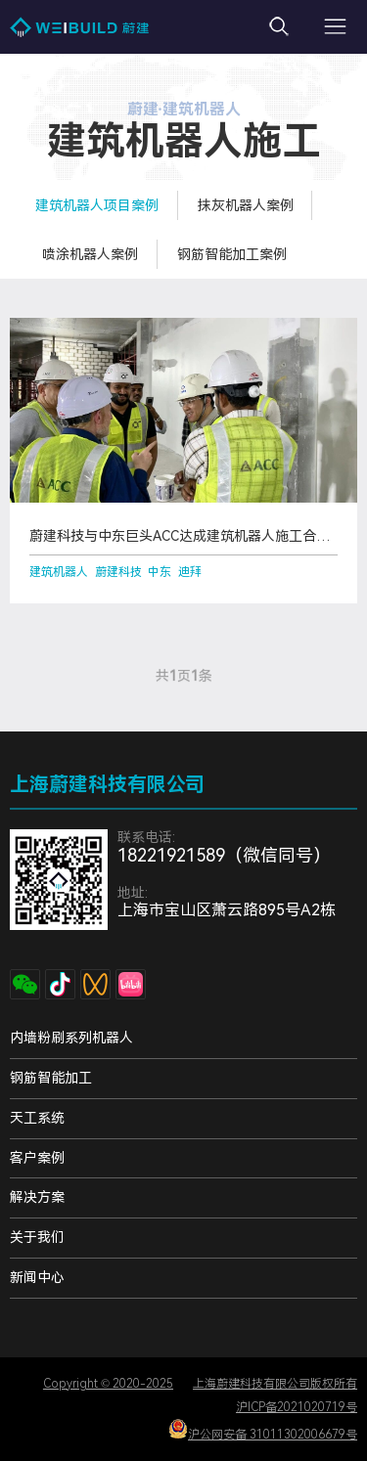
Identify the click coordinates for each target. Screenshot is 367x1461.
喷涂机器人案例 (90, 254)
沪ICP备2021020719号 (296, 1407)
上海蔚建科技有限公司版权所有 (275, 1384)
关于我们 (37, 1237)
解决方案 (37, 1197)
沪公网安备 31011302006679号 (262, 1430)
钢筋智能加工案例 (232, 254)
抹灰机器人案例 (246, 205)
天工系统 (37, 1118)
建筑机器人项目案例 (97, 205)
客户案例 (37, 1158)
